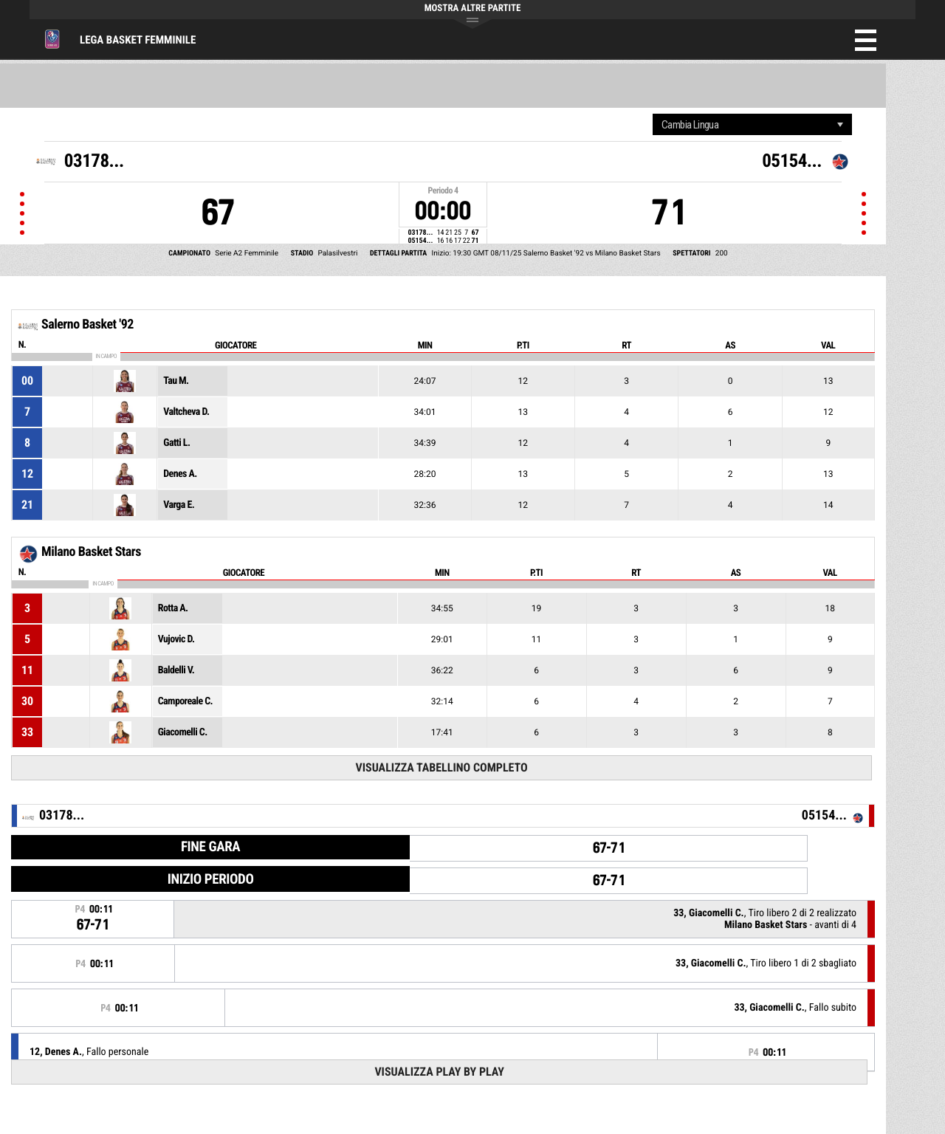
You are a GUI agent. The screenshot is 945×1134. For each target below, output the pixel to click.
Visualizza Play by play (439, 1072)
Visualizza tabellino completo (441, 767)
